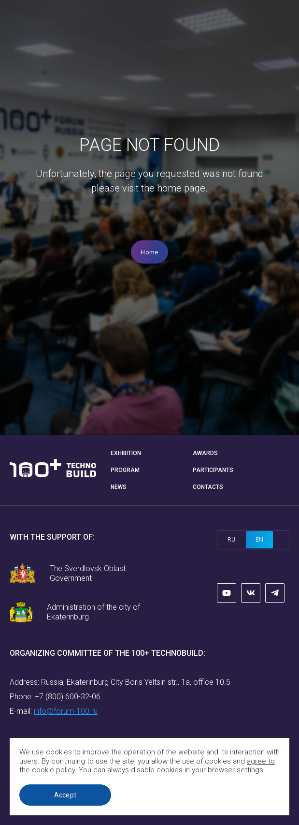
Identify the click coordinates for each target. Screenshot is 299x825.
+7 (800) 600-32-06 (67, 696)
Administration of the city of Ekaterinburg (93, 612)
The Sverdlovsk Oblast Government (88, 573)
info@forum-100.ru (66, 711)
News (119, 487)
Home (149, 252)
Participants (213, 470)
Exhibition (126, 453)
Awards (205, 453)
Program (125, 470)
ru (231, 539)
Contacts (208, 487)
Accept (65, 795)
